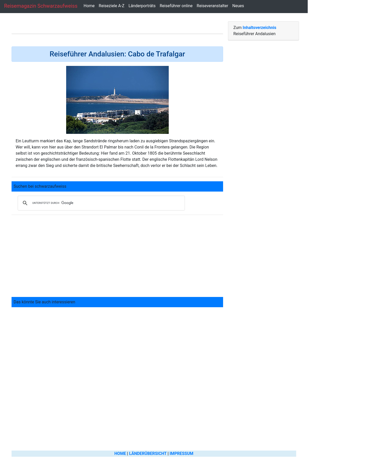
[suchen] (100, 203)
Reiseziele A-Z (111, 5)
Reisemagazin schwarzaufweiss (40, 6)
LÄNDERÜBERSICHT (147, 453)
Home (89, 5)
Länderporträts (142, 5)
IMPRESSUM (181, 453)
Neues (238, 5)
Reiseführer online (176, 5)
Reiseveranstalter (212, 5)
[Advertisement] (117, 255)
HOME (120, 453)
